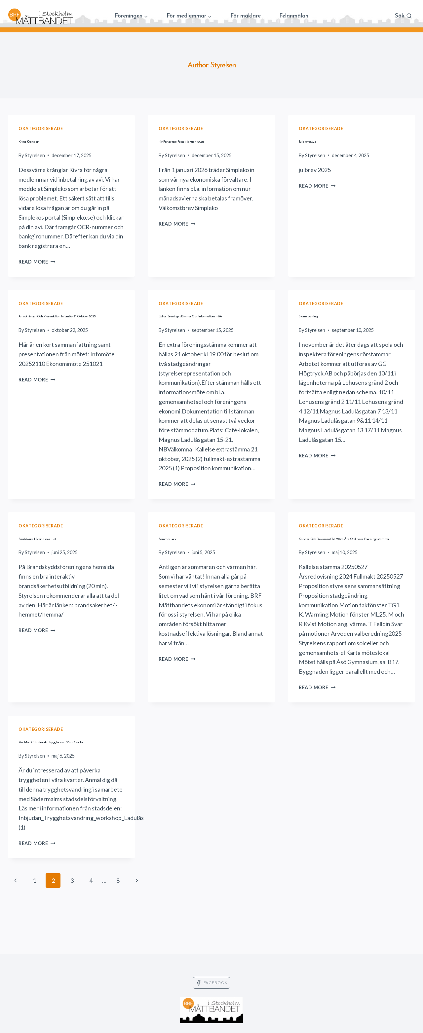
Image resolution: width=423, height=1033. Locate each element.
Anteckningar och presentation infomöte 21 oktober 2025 (64, 327)
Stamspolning (323, 315)
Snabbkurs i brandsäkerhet (69, 550)
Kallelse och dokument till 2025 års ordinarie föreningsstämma (348, 562)
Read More (37, 262)
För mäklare (245, 16)
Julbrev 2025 (322, 140)
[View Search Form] (403, 16)
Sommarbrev (182, 550)
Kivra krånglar (46, 140)
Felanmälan (293, 16)
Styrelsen (35, 155)
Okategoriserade (41, 128)
